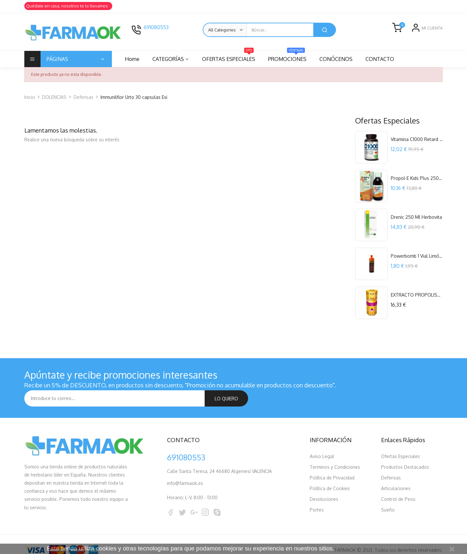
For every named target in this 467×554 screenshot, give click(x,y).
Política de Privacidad (332, 461)
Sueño (388, 493)
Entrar (414, 33)
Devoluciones (324, 483)
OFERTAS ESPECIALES (230, 56)
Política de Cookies (330, 472)
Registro (434, 33)
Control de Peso (398, 483)
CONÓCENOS (339, 59)
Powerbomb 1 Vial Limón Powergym (417, 256)
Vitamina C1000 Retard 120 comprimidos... (417, 139)
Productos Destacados (405, 451)
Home (132, 59)
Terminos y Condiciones (335, 451)
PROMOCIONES (290, 56)
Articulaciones (396, 472)
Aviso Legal (322, 440)
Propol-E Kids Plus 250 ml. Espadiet (417, 178)
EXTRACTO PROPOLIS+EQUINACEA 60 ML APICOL (417, 295)
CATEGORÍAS (169, 59)
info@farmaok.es (185, 467)
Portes (317, 493)
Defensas (391, 461)
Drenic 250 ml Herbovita (416, 217)
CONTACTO (384, 59)
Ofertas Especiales (400, 440)
